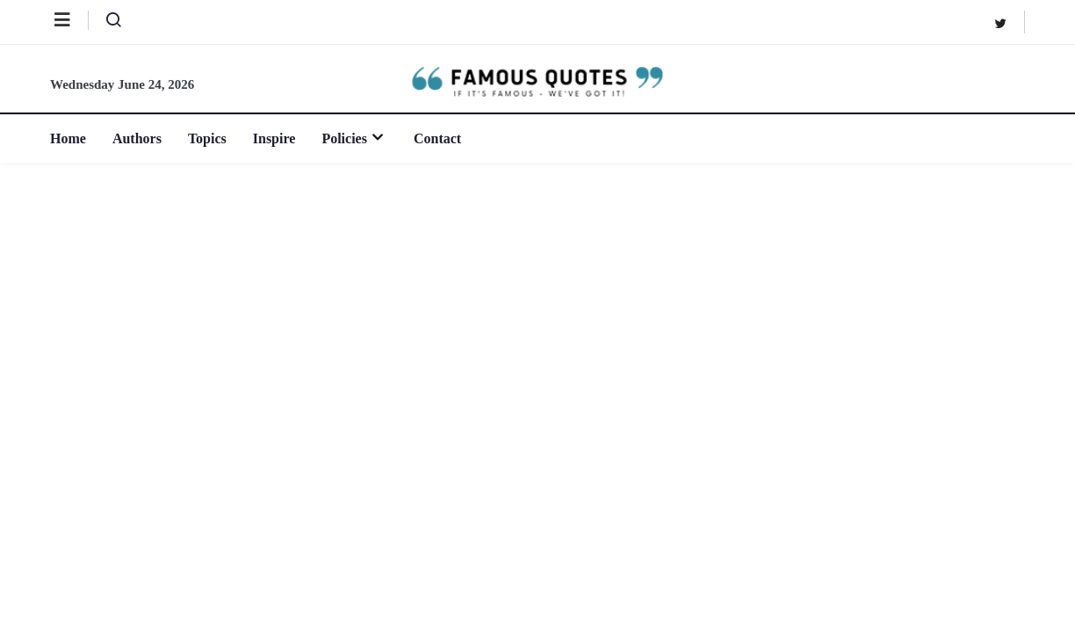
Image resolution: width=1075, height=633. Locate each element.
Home (68, 138)
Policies (354, 138)
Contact (437, 138)
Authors (137, 138)
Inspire (274, 138)
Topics (207, 138)
